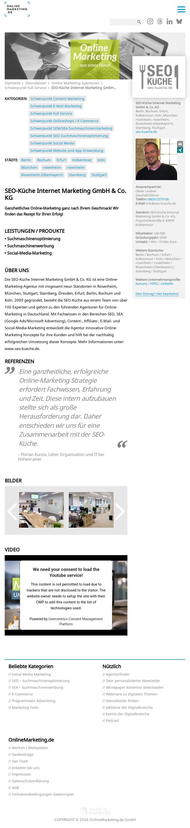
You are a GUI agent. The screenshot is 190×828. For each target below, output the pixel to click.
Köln (101, 160)
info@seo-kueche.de (161, 203)
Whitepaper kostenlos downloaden (135, 688)
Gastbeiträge (22, 755)
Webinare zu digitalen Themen (131, 694)
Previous (16, 511)
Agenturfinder (118, 674)
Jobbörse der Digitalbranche (129, 708)
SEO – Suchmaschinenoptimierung (41, 681)
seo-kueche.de (146, 131)
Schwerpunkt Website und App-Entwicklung (66, 150)
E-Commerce (22, 694)
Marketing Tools (25, 708)
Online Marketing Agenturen (75, 83)
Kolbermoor (82, 160)
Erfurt (61, 160)
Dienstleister (36, 83)
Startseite (13, 83)
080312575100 (158, 199)
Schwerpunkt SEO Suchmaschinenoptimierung (69, 135)
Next (116, 511)
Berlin (26, 160)
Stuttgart (99, 174)
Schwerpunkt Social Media (52, 143)
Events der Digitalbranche (127, 714)
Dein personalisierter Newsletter (133, 681)
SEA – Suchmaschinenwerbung (37, 688)
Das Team (20, 761)
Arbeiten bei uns (26, 768)
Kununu (141, 283)
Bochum (44, 160)
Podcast (112, 721)
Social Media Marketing (31, 674)
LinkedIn (167, 283)
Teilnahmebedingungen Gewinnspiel (43, 794)
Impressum (21, 774)
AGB (15, 788)
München (29, 167)
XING (154, 283)
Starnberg (77, 174)
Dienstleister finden (122, 701)
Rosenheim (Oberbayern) (42, 174)
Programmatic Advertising (33, 701)
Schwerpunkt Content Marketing (57, 98)
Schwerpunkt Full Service (25, 87)
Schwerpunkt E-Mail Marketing (56, 106)
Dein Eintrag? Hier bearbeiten (157, 293)
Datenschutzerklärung (30, 781)
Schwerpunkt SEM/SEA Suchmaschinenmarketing (71, 128)
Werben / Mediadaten (30, 748)
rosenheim (52, 167)
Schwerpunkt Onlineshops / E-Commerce (64, 120)
